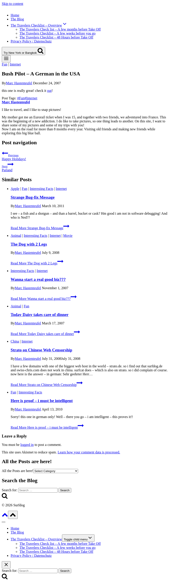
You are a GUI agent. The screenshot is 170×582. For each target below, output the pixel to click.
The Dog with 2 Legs (29, 244)
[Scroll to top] (5, 516)
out (49, 91)
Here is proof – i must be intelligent (42, 400)
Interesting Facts (41, 189)
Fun (4, 64)
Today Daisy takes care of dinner (39, 314)
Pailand (85, 166)
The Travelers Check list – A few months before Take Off (60, 29)
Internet (15, 64)
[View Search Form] (23, 51)
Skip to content (12, 4)
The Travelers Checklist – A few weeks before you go (57, 33)
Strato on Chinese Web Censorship (41, 350)
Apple (15, 189)
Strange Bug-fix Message (32, 197)
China (15, 341)
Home (15, 15)
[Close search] (6, 565)
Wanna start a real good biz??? (38, 279)
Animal (16, 235)
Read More (40, 228)
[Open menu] (6, 58)
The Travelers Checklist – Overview (36, 539)
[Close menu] (3, 522)
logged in (27, 445)
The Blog (17, 19)
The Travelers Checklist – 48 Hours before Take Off (56, 37)
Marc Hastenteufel (19, 83)
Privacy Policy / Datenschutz (31, 41)
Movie (68, 235)
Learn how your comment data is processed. (89, 452)
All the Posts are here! (17, 471)
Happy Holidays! (85, 155)
